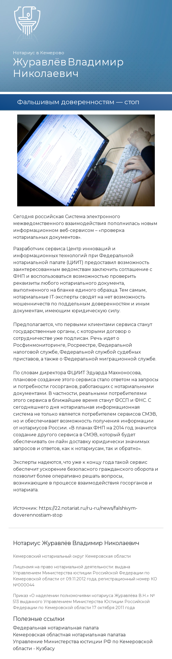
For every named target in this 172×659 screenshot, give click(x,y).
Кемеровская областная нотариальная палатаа (69, 634)
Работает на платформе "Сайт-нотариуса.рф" (114, 656)
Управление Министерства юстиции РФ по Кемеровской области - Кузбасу (83, 645)
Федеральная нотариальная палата (56, 628)
